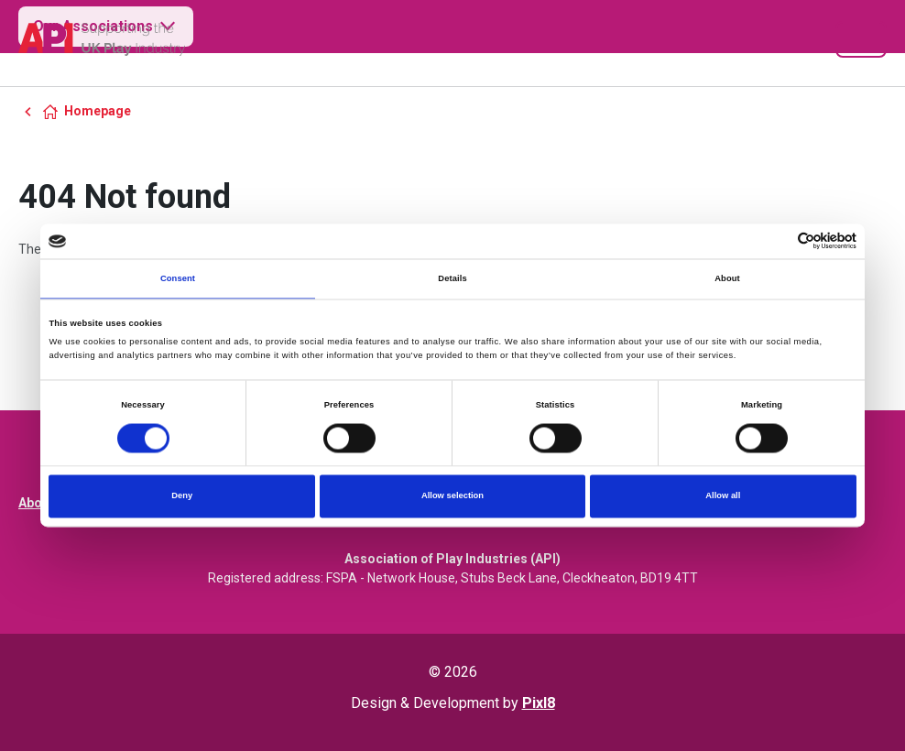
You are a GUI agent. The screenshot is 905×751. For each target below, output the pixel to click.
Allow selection (452, 496)
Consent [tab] (177, 278)
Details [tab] (452, 278)
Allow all (722, 496)
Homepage (97, 110)
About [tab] (727, 278)
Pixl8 (538, 703)
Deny (181, 496)
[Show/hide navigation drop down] (861, 39)
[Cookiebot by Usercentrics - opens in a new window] (776, 241)
